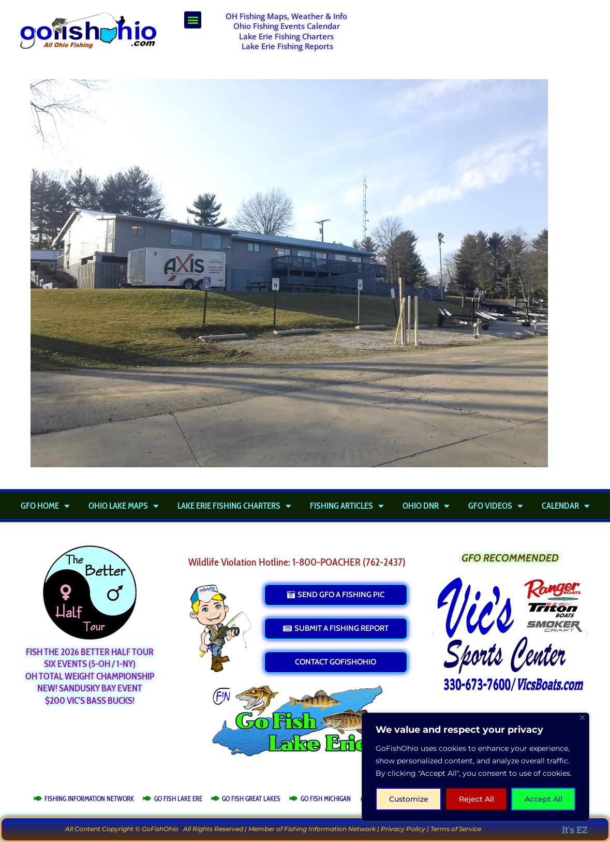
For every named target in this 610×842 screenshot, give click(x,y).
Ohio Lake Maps (123, 505)
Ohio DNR (426, 505)
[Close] (582, 717)
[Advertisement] (484, 37)
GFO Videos (495, 505)
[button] (192, 19)
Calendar (566, 505)
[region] (475, 767)
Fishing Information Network (330, 829)
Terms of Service (455, 829)
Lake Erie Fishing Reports (287, 46)
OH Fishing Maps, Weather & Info (286, 16)
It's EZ (575, 829)
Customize (408, 799)
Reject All (476, 799)
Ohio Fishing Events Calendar (286, 26)
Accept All (543, 799)
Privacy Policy (403, 829)
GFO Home (45, 505)
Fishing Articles (347, 505)
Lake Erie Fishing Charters (286, 36)
